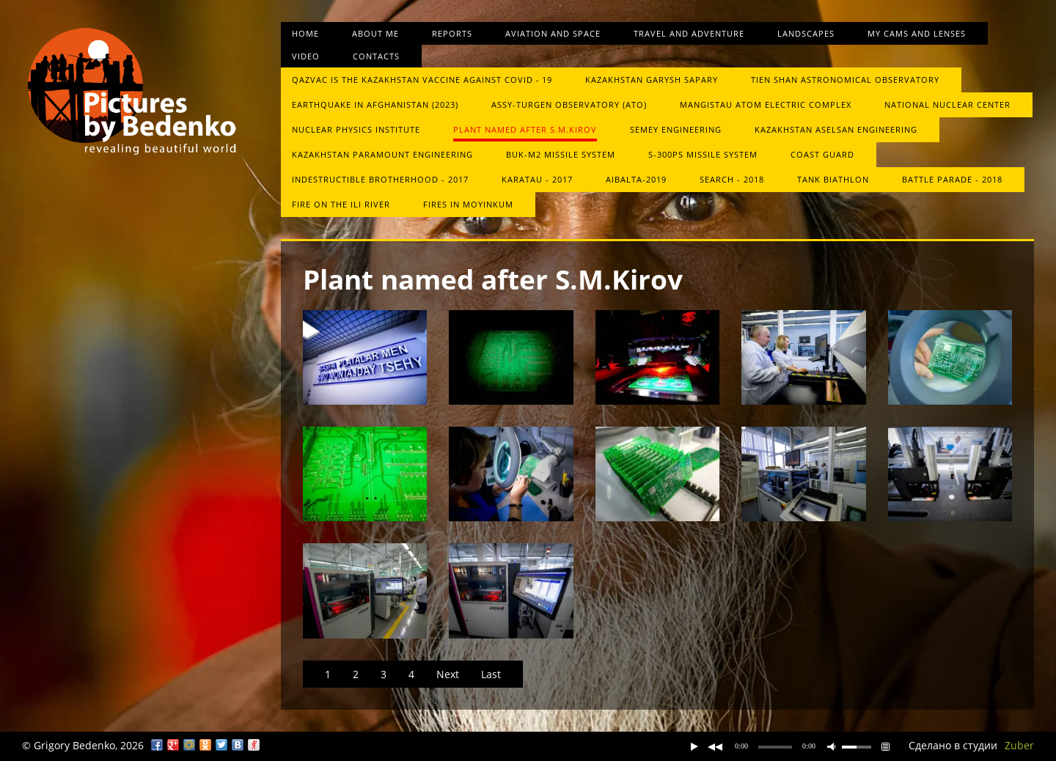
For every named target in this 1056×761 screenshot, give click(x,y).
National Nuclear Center (947, 104)
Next (447, 674)
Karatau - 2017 (537, 179)
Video (306, 56)
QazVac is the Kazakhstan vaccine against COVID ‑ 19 (422, 79)
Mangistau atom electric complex (765, 104)
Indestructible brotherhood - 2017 (380, 179)
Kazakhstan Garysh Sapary (651, 79)
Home (305, 33)
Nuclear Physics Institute (356, 129)
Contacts (376, 56)
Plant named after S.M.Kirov (525, 129)
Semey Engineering (676, 129)
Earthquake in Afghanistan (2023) (375, 104)
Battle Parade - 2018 (952, 179)
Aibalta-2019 (636, 179)
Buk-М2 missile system (560, 154)
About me (375, 33)
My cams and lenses (917, 33)
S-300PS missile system (703, 154)
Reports (452, 33)
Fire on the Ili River (341, 204)
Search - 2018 (732, 179)
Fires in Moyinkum (468, 204)
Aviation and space (553, 33)
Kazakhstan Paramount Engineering (382, 154)
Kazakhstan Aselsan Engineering (836, 129)
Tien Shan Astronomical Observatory (845, 79)
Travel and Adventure (689, 33)
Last (491, 674)
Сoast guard (822, 154)
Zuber (1019, 745)
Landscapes (806, 33)
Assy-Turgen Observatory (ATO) (569, 104)
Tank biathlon (833, 179)
